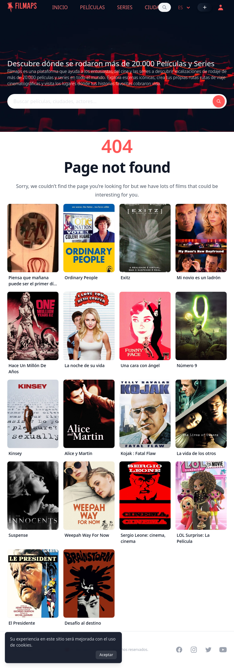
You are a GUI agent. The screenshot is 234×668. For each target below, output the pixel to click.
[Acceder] (220, 7)
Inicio (60, 7)
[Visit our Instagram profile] (193, 649)
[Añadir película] (204, 7)
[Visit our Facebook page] (179, 649)
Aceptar (106, 654)
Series (125, 7)
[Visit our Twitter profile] (208, 649)
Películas (92, 7)
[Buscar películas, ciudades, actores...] (164, 7)
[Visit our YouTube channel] (223, 649)
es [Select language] (184, 8)
